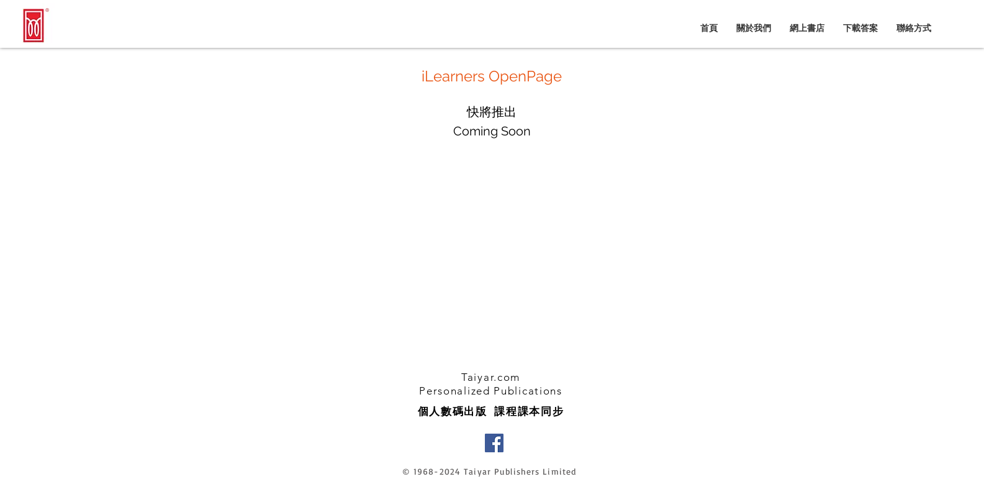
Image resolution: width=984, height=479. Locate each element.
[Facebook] (494, 443)
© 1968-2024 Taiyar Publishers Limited (489, 471)
